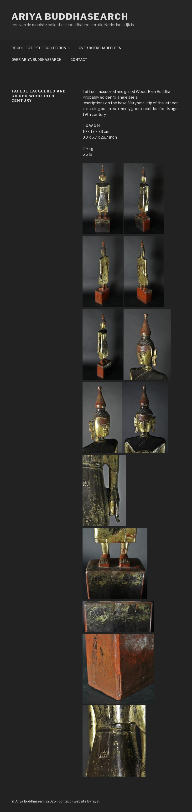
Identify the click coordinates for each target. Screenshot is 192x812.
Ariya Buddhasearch (70, 16)
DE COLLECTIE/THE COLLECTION (41, 48)
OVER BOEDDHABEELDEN (100, 48)
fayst (96, 801)
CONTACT (78, 60)
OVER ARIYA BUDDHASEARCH (36, 60)
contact (64, 801)
